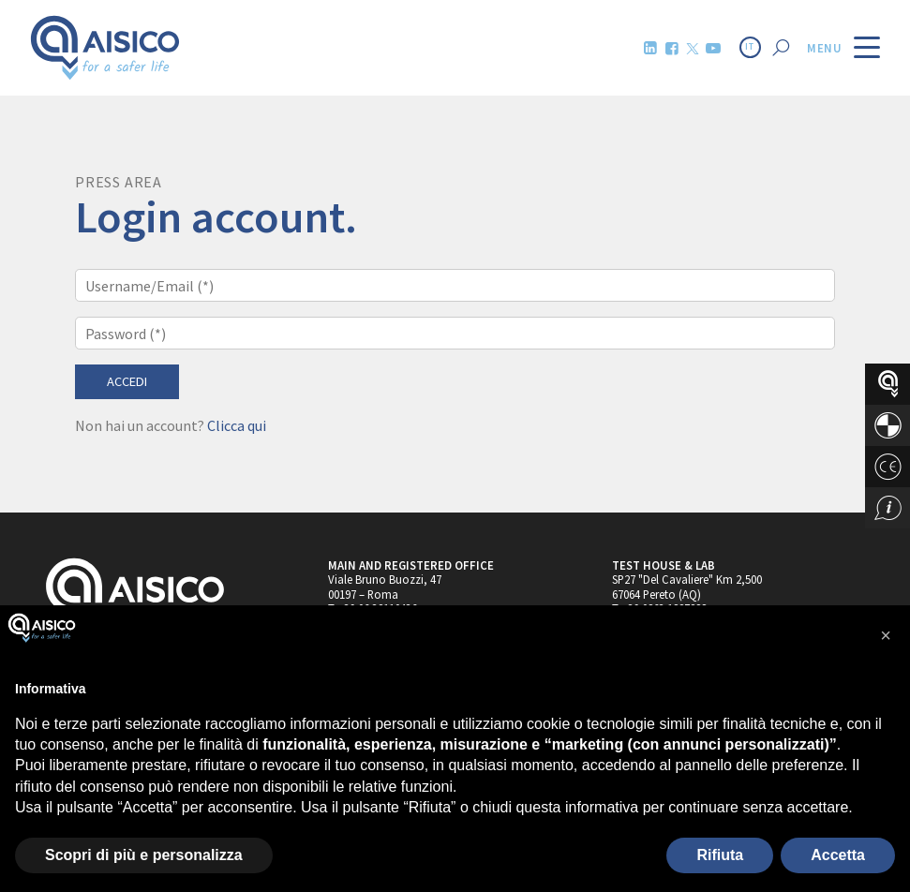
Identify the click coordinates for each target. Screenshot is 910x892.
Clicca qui (236, 425)
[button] (886, 635)
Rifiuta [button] (719, 855)
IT (749, 46)
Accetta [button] (838, 855)
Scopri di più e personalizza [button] (144, 855)
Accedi (127, 381)
